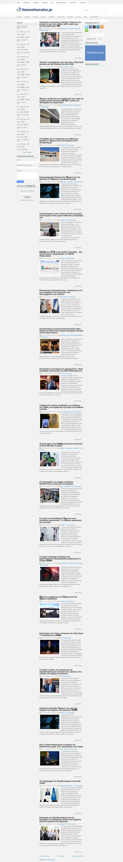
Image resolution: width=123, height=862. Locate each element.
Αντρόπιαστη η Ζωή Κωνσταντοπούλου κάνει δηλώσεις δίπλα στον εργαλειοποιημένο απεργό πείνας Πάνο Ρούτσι (61, 330)
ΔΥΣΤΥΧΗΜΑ (70, 28)
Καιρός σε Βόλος (21, 65)
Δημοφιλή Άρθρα (91, 38)
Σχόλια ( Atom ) (51, 859)
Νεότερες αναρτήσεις (45, 856)
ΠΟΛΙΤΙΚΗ (27, 17)
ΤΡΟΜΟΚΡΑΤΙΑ (67, 411)
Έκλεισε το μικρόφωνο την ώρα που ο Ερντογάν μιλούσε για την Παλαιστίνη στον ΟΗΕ (61, 63)
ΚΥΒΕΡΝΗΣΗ (69, 448)
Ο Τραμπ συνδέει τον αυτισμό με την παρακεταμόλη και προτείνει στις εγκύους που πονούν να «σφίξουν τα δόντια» (60, 671)
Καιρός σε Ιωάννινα (22, 77)
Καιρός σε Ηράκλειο (22, 40)
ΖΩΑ (52, 2)
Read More (77, 57)
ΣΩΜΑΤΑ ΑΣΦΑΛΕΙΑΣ (61, 2)
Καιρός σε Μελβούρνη (23, 139)
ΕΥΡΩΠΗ (35, 17)
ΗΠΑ (81, 563)
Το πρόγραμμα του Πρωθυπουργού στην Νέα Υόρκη (59, 782)
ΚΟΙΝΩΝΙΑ (51, 17)
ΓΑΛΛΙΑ (61, 749)
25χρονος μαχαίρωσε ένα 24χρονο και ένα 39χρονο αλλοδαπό (58, 598)
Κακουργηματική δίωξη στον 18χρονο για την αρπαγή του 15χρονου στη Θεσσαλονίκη (59, 178)
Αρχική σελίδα (60, 856)
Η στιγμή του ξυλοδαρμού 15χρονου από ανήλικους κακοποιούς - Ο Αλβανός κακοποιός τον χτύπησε (60, 520)
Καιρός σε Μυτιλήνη (22, 90)
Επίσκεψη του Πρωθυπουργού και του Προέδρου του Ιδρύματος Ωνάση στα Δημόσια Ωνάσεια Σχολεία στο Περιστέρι (60, 819)
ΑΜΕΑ (18, 2)
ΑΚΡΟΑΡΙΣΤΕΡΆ (63, 563)
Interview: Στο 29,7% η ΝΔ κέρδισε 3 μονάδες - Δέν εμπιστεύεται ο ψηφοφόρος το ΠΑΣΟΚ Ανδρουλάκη (60, 254)
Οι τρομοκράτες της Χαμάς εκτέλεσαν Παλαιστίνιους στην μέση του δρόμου (56, 483)
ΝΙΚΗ (60, 373)
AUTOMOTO (36, 2)
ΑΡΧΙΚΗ (19, 17)
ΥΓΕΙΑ (85, 17)
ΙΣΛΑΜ (61, 411)
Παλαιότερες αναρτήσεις (77, 856)
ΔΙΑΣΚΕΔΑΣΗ (26, 2)
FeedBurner (31, 200)
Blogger (29, 152)
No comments (44, 30)
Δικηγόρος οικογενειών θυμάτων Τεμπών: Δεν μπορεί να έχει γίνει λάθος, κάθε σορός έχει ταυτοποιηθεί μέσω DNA (60, 24)
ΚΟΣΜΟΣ (43, 17)
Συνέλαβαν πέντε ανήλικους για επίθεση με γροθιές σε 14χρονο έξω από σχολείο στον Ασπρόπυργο (58, 140)
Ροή (100, 38)
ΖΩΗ (68, 335)
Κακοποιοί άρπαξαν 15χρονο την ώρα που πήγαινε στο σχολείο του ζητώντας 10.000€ (58, 709)
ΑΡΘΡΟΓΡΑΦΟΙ (94, 17)
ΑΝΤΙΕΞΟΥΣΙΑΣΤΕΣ (74, 563)
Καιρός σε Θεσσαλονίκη (23, 52)
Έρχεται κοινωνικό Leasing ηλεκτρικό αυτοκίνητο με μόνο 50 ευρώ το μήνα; (60, 444)
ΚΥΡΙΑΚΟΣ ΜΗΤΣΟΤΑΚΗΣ (66, 785)
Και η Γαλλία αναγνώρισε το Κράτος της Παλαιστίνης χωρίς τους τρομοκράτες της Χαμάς (61, 745)
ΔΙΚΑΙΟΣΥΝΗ (60, 17)
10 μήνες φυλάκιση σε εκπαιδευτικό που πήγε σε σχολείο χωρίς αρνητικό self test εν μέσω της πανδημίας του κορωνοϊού (61, 100)
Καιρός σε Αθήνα (22, 27)
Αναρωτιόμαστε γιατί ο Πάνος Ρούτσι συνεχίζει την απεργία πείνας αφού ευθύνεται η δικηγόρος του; (61, 215)
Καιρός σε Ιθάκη (21, 102)
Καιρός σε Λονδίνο (22, 127)
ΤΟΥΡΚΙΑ (61, 66)
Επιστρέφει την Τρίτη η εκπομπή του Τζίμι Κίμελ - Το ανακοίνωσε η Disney (61, 634)
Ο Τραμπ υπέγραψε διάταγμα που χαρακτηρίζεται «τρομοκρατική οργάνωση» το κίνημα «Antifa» (60, 558)
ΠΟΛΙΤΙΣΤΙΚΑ (73, 2)
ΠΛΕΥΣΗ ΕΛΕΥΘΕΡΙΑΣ (76, 335)
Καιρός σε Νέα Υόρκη (23, 114)
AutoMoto (76, 448)
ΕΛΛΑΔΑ (78, 17)
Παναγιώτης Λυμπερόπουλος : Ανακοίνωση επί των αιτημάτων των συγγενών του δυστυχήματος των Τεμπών (60, 292)
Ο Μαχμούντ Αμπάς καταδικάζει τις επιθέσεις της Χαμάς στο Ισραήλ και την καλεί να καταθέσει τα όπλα (61, 407)
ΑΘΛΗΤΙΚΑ (45, 2)
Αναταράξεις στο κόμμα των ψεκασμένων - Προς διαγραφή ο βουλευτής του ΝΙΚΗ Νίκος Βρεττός (61, 370)
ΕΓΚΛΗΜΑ (70, 17)
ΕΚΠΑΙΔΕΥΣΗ (83, 2)
